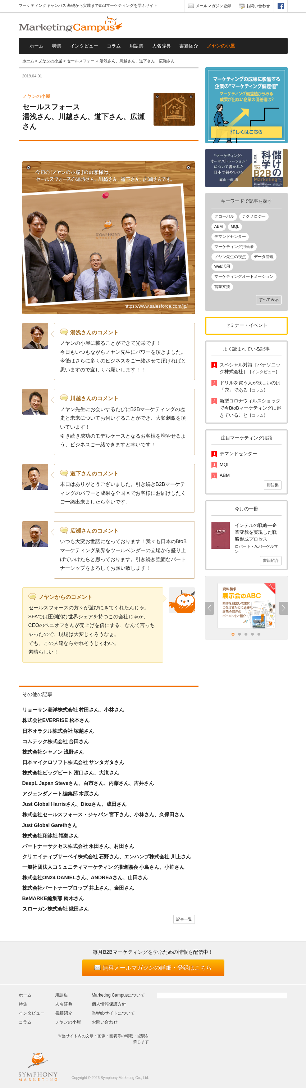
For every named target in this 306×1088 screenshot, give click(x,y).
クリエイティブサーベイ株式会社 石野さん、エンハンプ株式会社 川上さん (106, 856)
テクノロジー (254, 216)
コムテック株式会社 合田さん (55, 741)
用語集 (136, 46)
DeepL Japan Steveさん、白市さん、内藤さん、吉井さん (88, 783)
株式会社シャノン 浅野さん (53, 752)
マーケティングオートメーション (244, 276)
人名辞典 (161, 46)
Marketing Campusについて (118, 995)
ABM (218, 226)
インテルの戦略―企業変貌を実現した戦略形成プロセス (256, 532)
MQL (235, 226)
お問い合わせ (254, 7)
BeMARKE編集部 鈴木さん (53, 898)
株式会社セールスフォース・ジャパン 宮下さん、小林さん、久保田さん (103, 814)
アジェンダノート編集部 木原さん (60, 793)
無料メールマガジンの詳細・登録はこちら (157, 968)
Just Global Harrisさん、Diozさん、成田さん (74, 804)
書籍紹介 (188, 46)
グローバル (224, 216)
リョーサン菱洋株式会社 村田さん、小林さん (73, 710)
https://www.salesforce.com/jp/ (156, 306)
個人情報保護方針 (109, 1004)
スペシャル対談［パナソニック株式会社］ (250, 368)
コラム (114, 46)
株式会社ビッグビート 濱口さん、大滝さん (70, 773)
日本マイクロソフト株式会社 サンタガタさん (73, 762)
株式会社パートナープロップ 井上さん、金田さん (78, 888)
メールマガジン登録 (209, 7)
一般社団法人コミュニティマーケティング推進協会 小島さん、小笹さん (103, 867)
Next (283, 608)
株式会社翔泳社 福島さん (50, 836)
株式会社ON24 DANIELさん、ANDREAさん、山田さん (85, 877)
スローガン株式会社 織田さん (55, 909)
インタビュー (84, 46)
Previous (209, 608)
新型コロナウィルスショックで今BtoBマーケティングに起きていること (250, 407)
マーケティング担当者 (234, 246)
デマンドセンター (230, 236)
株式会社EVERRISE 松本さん (56, 720)
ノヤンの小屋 (221, 46)
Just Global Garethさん (50, 825)
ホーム (36, 46)
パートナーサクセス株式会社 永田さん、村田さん (78, 846)
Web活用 (222, 266)
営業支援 (222, 286)
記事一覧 (184, 919)
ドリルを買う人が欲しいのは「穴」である (250, 386)
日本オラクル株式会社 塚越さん (58, 731)
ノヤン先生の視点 (230, 256)
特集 (56, 46)
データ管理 (264, 256)
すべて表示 (269, 299)
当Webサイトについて (113, 1013)
